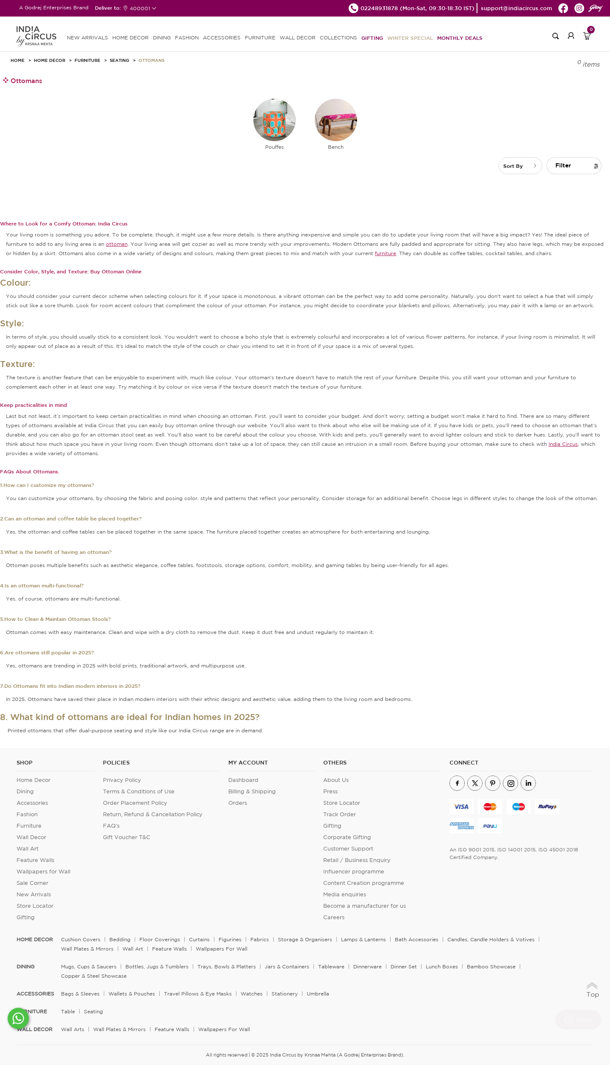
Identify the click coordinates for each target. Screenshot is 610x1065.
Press (330, 791)
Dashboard (243, 780)
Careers (333, 917)
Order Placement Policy (135, 803)
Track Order (339, 814)
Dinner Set (404, 966)
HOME (18, 60)
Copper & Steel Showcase (94, 975)
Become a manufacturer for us (364, 906)
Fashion (27, 814)
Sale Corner (32, 883)
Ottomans (151, 60)
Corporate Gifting (347, 837)
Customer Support (348, 848)
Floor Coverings (159, 939)
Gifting (372, 38)
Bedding (119, 939)
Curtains (199, 939)
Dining (25, 791)
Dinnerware (367, 966)
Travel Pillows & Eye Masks (198, 993)
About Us (336, 780)
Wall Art (28, 848)
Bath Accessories (416, 939)
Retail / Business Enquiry (357, 860)
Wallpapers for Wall (43, 871)
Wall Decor (31, 837)
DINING (162, 37)
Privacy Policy (122, 780)
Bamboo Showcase (491, 966)
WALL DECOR (298, 37)
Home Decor (49, 60)
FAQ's (111, 826)
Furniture (87, 60)
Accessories (32, 803)
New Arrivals (34, 894)
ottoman (117, 244)
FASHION (187, 37)
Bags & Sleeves (80, 993)
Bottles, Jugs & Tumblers (157, 966)
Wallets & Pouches (131, 993)
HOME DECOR (130, 37)
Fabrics (259, 939)
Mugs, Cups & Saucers (88, 966)
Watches (252, 993)
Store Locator (35, 906)
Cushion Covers (80, 939)
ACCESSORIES (222, 37)
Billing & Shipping (252, 791)
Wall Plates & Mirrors (87, 948)
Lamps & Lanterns (363, 939)
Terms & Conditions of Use (139, 791)
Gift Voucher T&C (126, 837)
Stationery (285, 993)
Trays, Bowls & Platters (226, 966)
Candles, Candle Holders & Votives (491, 939)
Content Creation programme (363, 883)
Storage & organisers (305, 939)
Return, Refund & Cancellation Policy (152, 814)
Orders (237, 803)
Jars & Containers (287, 966)
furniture (385, 253)
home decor (35, 939)
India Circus (563, 444)
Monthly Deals (459, 38)
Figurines (230, 939)
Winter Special (410, 38)
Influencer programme (353, 871)
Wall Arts (72, 1029)
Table (68, 1011)
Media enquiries (344, 894)
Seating (119, 60)
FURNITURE (260, 37)
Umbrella (318, 993)
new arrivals (87, 37)
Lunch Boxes (442, 966)
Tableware (331, 966)
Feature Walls (35, 860)
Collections (338, 37)
